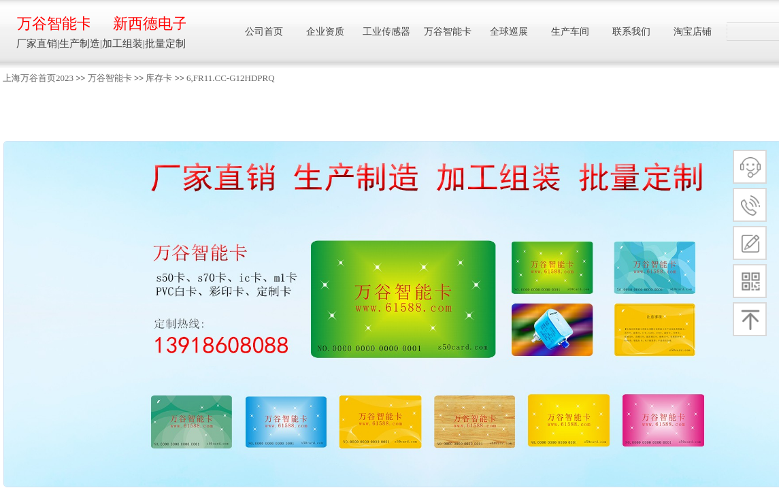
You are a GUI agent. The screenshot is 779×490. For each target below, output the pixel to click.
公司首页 (264, 32)
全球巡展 (509, 32)
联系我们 (631, 32)
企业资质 (325, 32)
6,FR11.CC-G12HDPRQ (230, 78)
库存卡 (159, 78)
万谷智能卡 (110, 78)
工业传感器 (386, 32)
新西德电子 (149, 23)
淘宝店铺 (693, 32)
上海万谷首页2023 (38, 78)
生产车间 (570, 32)
